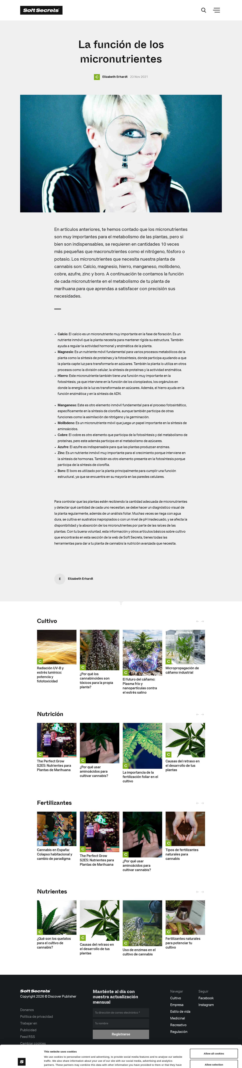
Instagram (206, 1005)
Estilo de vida (180, 1011)
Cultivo (47, 621)
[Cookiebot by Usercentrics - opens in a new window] (21, 1061)
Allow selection (214, 1043)
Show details (176, 1061)
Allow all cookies (214, 1032)
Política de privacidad (36, 1016)
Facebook (206, 998)
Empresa (177, 1005)
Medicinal (177, 1018)
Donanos (27, 1010)
